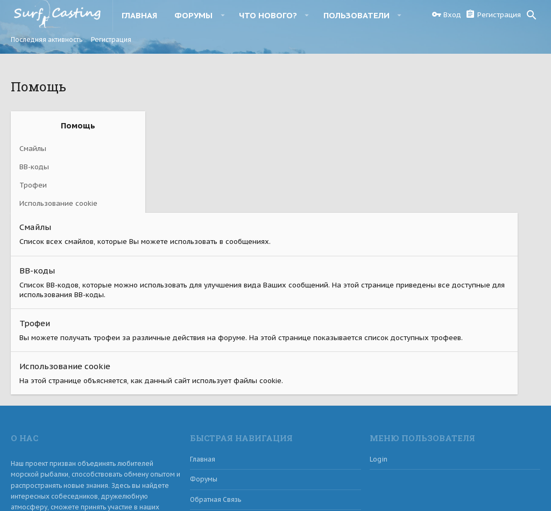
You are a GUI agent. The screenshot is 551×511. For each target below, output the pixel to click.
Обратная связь (215, 407)
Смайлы (32, 148)
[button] (222, 15)
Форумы (203, 387)
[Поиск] (531, 15)
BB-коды (34, 166)
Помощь (466, 488)
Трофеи (33, 185)
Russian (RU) (37, 488)
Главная (202, 367)
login (378, 367)
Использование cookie (58, 203)
